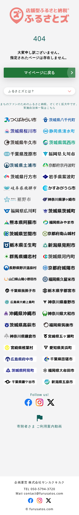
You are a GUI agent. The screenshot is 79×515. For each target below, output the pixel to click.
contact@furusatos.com (43, 493)
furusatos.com (41, 509)
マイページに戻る (39, 72)
